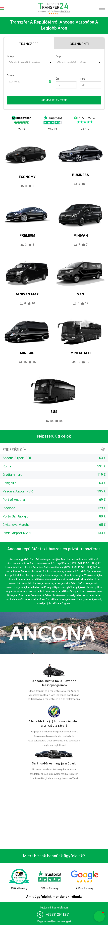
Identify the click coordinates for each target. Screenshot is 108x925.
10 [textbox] (58, 85)
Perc (82, 79)
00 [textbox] (83, 85)
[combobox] (29, 62)
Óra (57, 79)
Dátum (10, 75)
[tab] (29, 43)
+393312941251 (58, 914)
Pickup (10, 56)
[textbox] (29, 62)
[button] (99, 916)
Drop (58, 56)
